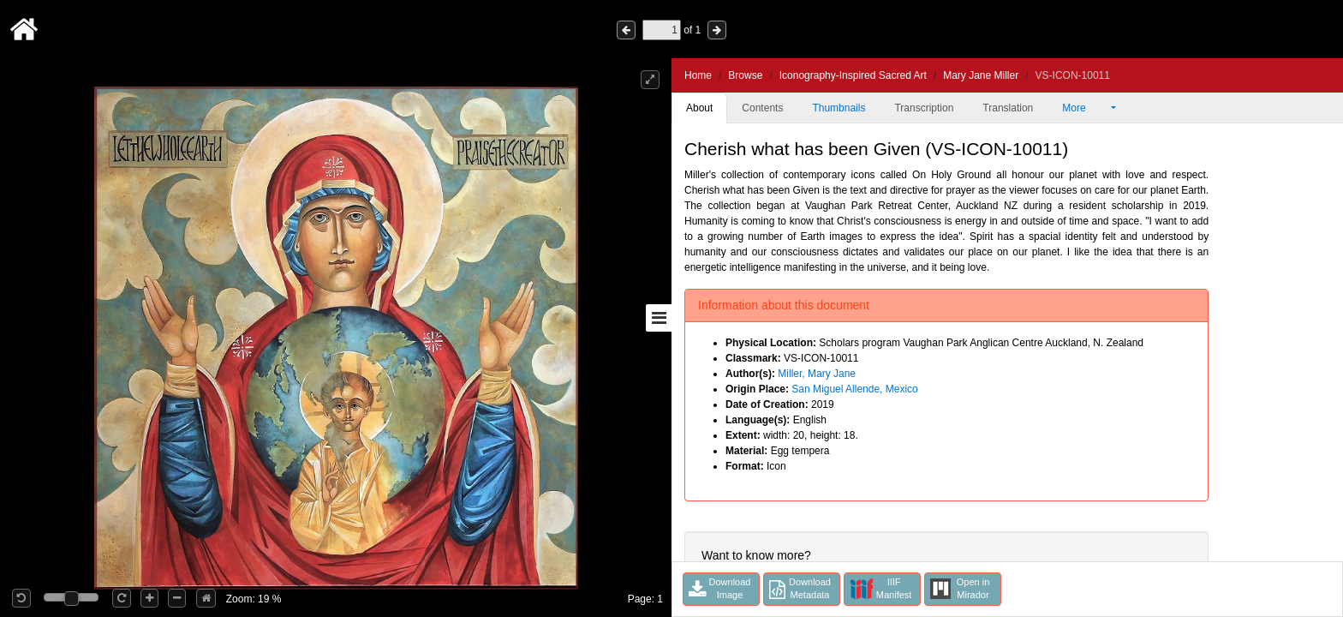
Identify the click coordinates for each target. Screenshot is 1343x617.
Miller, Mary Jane (817, 374)
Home (698, 75)
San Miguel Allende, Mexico (854, 389)
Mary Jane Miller (980, 75)
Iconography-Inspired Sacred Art (853, 75)
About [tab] (699, 108)
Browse (745, 75)
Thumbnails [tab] (838, 108)
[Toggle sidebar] (659, 318)
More (1085, 108)
